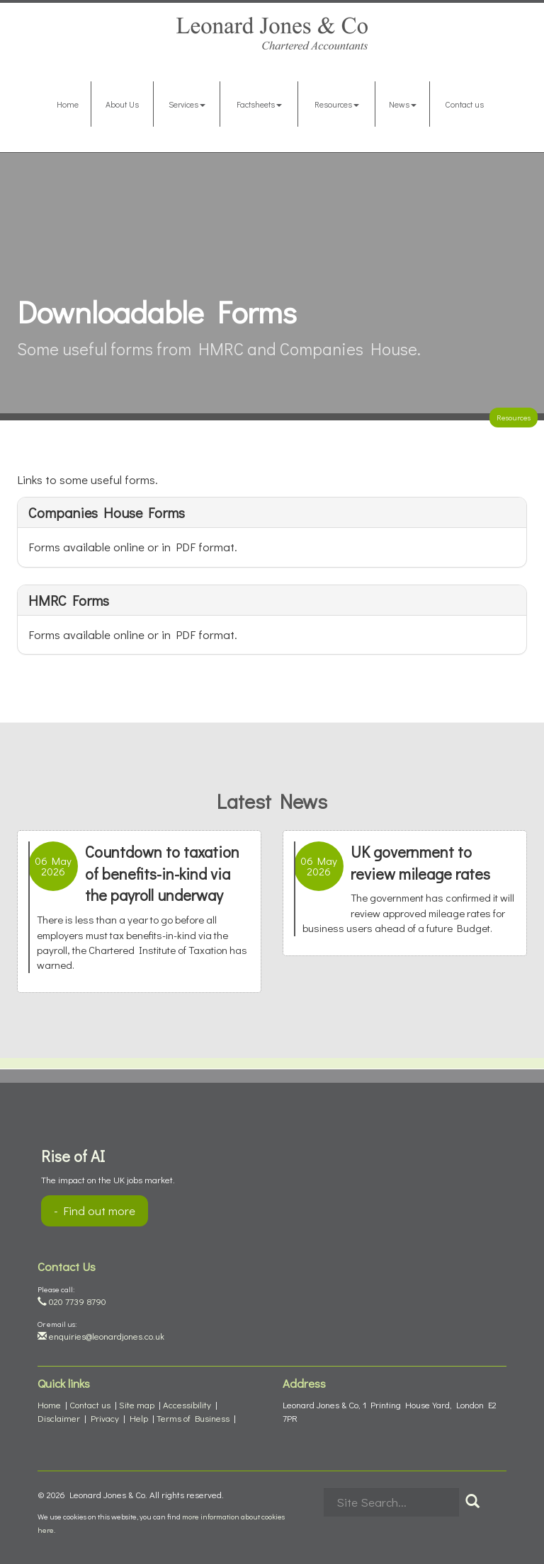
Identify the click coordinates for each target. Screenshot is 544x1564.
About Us (122, 104)
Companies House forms (106, 512)
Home (68, 104)
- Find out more (94, 1210)
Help (139, 1418)
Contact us (464, 104)
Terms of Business (193, 1418)
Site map (136, 1404)
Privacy (105, 1418)
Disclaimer (59, 1418)
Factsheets (259, 104)
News (402, 104)
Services (187, 104)
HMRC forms (68, 600)
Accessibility (187, 1404)
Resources (336, 104)
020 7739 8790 (72, 1301)
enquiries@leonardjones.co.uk (101, 1336)
